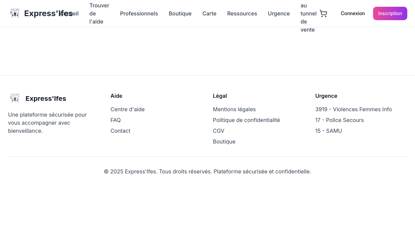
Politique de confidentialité (246, 120)
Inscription (390, 13)
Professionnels (139, 13)
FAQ (115, 120)
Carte (209, 13)
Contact (120, 130)
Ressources (242, 13)
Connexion (353, 13)
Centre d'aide (127, 109)
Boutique (180, 13)
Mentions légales (234, 109)
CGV (218, 130)
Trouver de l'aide (99, 13)
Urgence (279, 13)
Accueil (69, 13)
